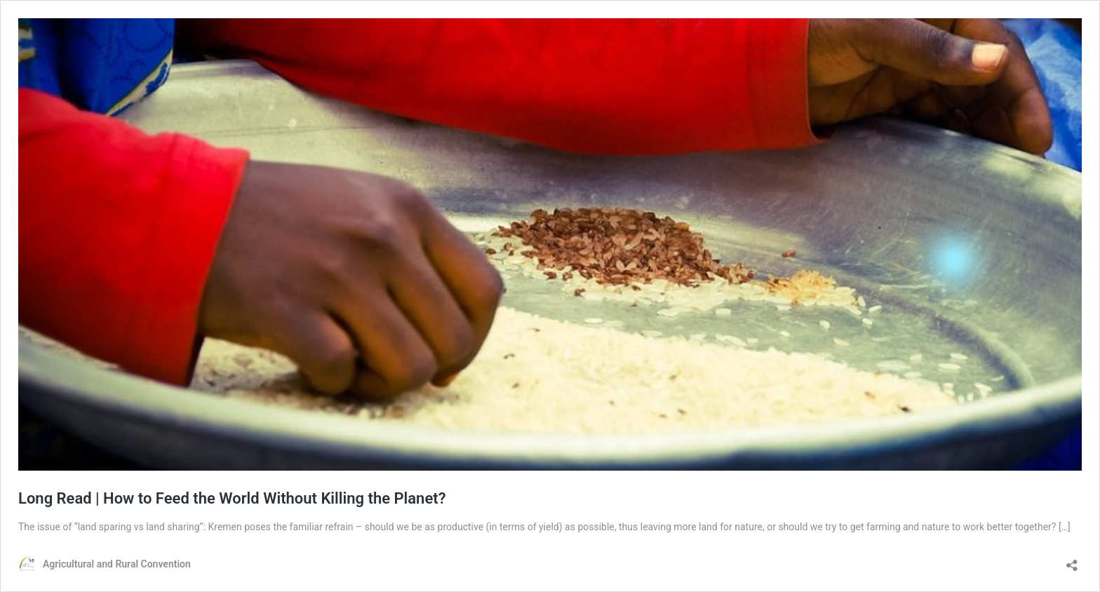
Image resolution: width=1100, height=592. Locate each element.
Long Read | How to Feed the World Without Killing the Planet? (231, 498)
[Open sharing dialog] (1072, 561)
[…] (1065, 526)
